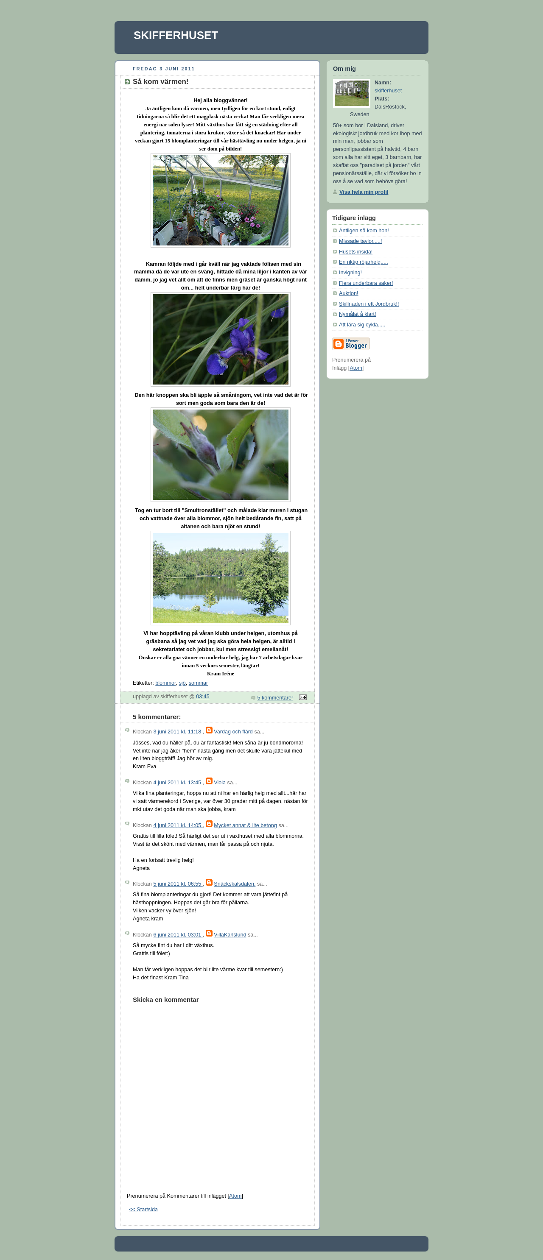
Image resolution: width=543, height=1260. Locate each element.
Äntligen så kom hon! (364, 231)
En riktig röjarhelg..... (363, 262)
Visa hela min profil (363, 192)
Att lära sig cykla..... (362, 325)
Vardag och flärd (233, 732)
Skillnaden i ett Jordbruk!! (369, 304)
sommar (198, 683)
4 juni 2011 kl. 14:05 (177, 825)
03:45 (203, 697)
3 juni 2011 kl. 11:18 (177, 732)
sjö (182, 683)
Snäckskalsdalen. (234, 884)
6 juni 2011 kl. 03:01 (177, 935)
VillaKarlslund (230, 935)
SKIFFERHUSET (176, 35)
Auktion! (348, 293)
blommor (165, 683)
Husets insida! (355, 252)
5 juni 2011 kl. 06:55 (177, 884)
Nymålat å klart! (357, 314)
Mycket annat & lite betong (245, 825)
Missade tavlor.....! (360, 241)
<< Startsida (143, 1210)
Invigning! (350, 273)
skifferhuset (388, 91)
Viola (220, 783)
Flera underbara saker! (366, 283)
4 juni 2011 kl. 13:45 (177, 783)
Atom (235, 1196)
